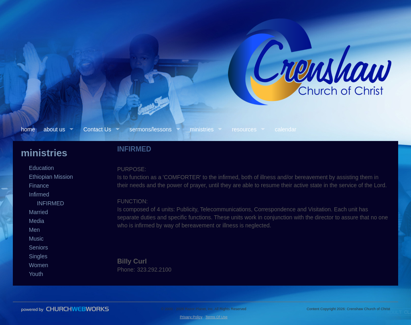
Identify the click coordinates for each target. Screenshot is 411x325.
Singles (38, 256)
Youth (36, 274)
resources (244, 129)
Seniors (38, 247)
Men (34, 230)
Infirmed (39, 194)
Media (36, 221)
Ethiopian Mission (51, 177)
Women (38, 265)
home (28, 129)
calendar (286, 129)
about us (54, 129)
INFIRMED (50, 203)
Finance (39, 185)
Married (38, 212)
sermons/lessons (151, 129)
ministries (202, 129)
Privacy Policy (191, 317)
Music (36, 238)
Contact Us (97, 129)
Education (41, 168)
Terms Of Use (217, 317)
